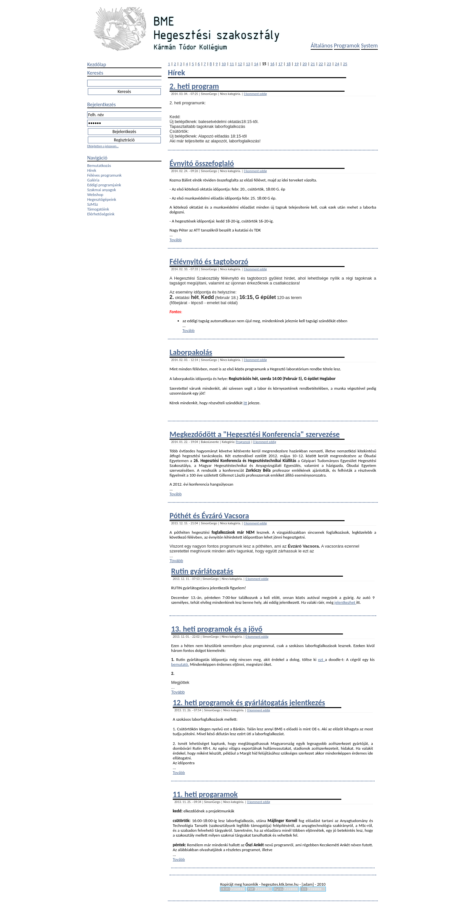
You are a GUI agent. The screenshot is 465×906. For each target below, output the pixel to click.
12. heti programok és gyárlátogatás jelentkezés (249, 702)
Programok (347, 45)
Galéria (93, 180)
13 (248, 63)
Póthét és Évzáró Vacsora (209, 515)
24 (337, 63)
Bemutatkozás (99, 165)
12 (240, 63)
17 (280, 63)
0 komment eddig (255, 94)
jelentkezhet (345, 602)
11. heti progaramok (205, 794)
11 (232, 63)
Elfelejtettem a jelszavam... (103, 146)
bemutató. (180, 664)
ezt (321, 659)
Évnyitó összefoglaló (202, 163)
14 (256, 63)
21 (313, 63)
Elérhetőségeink (100, 213)
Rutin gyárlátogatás (202, 571)
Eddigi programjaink (104, 184)
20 (305, 63)
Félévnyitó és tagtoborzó (209, 261)
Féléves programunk (104, 175)
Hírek (91, 170)
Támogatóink (98, 209)
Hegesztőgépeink (101, 199)
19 (296, 63)
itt (245, 402)
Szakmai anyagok (101, 189)
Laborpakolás (191, 352)
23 (329, 63)
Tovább (176, 239)
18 (288, 63)
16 (272, 63)
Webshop (95, 194)
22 (321, 63)
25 (345, 63)
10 (224, 63)
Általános (322, 45)
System (369, 45)
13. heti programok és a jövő (216, 628)
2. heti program (194, 86)
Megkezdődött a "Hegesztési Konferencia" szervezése (255, 434)
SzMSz (92, 204)
